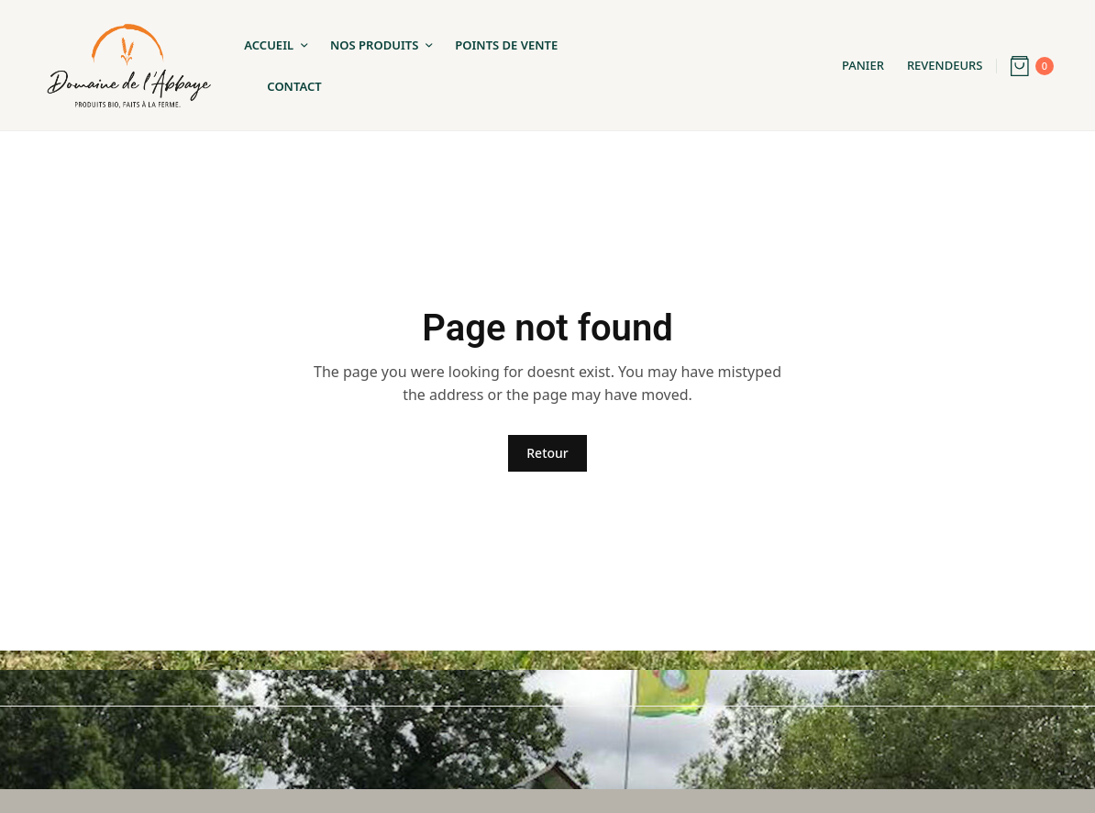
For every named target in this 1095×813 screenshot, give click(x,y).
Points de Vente (506, 45)
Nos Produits (374, 45)
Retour (547, 453)
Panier (863, 65)
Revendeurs (945, 65)
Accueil (268, 45)
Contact (294, 86)
